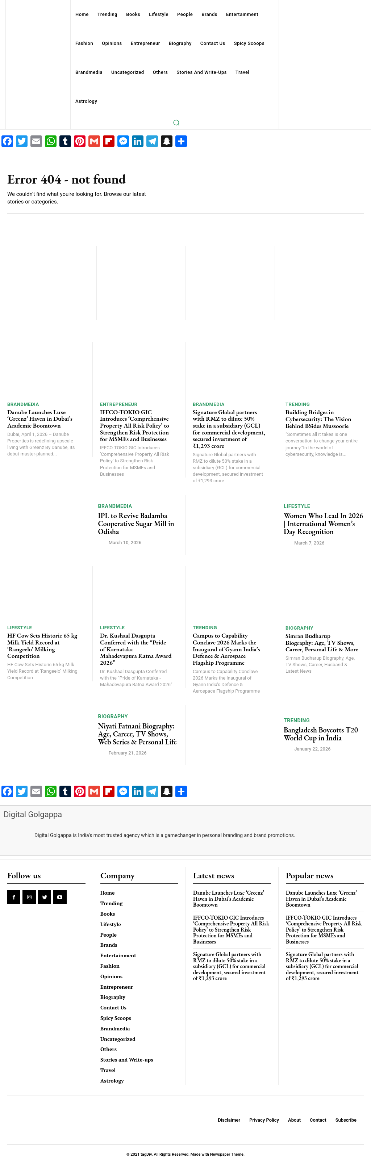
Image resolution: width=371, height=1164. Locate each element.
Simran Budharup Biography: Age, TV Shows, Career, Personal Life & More (321, 642)
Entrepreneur (118, 404)
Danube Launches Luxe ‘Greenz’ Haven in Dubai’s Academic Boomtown (39, 418)
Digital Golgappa (33, 814)
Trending (297, 404)
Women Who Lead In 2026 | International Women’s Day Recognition (323, 523)
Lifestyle (297, 506)
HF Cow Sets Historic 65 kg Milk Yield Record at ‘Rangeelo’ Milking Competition (42, 645)
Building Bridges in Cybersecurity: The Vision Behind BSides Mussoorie (318, 418)
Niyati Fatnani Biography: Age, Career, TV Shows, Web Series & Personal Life (137, 734)
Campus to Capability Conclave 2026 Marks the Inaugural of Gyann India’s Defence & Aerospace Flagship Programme (226, 649)
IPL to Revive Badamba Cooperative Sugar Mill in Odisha (136, 523)
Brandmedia (23, 404)
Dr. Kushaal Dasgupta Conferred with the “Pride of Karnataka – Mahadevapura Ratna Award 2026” (136, 649)
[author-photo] (103, 542)
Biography (299, 628)
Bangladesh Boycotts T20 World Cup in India (321, 734)
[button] (176, 122)
